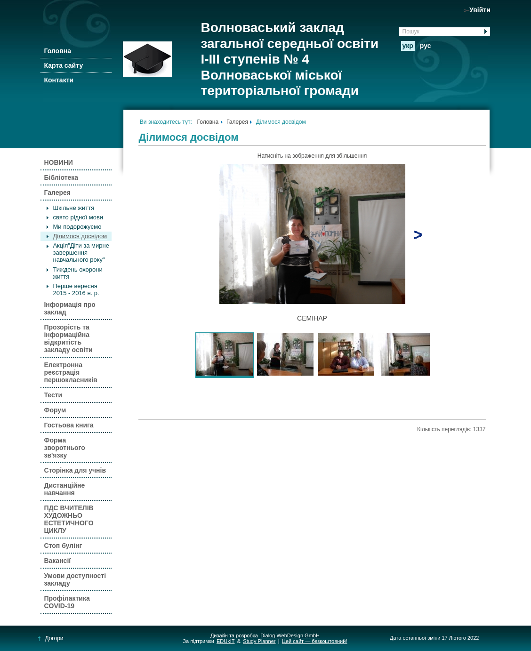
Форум (55, 410)
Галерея (57, 192)
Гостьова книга (68, 425)
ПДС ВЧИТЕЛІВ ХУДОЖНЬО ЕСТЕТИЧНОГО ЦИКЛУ (68, 519)
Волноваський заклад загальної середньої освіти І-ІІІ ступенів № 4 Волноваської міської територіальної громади (289, 59)
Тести (53, 395)
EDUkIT (226, 641)
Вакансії (57, 560)
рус (425, 45)
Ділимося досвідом (80, 236)
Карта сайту (63, 65)
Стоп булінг (63, 545)
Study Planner (259, 641)
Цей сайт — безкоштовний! (314, 641)
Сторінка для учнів (75, 470)
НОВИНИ (58, 162)
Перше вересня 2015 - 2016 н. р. (76, 289)
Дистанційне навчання (64, 489)
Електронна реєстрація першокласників (70, 372)
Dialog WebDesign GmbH (290, 635)
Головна (57, 51)
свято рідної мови (78, 217)
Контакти (58, 80)
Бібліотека (61, 177)
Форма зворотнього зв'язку (64, 447)
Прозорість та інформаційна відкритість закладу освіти (68, 338)
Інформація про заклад (69, 308)
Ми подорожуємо (77, 226)
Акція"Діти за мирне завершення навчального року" (81, 252)
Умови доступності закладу (75, 579)
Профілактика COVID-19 (66, 602)
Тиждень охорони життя (77, 273)
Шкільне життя (73, 207)
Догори (51, 638)
